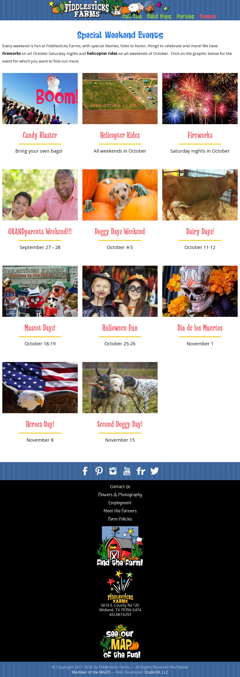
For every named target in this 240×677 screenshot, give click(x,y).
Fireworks (200, 135)
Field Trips (159, 16)
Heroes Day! (40, 424)
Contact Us (120, 487)
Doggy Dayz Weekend (120, 231)
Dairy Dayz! (200, 231)
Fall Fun (132, 16)
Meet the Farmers (120, 511)
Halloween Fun (120, 328)
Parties (185, 16)
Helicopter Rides (120, 135)
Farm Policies (120, 519)
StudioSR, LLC (156, 672)
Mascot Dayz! (39, 328)
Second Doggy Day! (120, 424)
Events (208, 16)
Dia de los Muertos (200, 328)
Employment (120, 503)
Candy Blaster (40, 135)
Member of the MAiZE (91, 672)
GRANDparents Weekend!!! (40, 231)
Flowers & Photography (120, 495)
